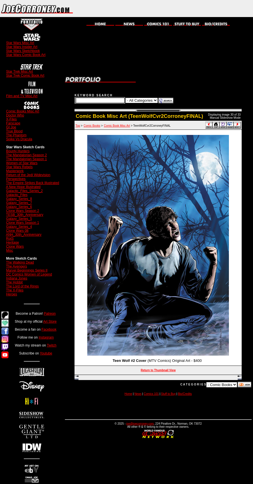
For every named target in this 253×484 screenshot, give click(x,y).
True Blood (14, 131)
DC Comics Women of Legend (29, 274)
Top (77, 125)
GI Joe (11, 127)
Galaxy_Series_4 (19, 227)
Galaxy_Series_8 (19, 199)
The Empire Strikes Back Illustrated (32, 183)
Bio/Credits (185, 393)
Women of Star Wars (22, 163)
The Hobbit (14, 282)
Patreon (50, 314)
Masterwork (15, 171)
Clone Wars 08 (17, 231)
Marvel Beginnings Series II (27, 270)
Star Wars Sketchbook (23, 51)
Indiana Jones (16, 278)
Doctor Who (15, 115)
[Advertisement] (186, 8)
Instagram (46, 337)
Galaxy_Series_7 (19, 203)
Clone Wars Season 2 (22, 211)
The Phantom (16, 135)
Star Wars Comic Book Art (26, 55)
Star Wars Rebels (19, 167)
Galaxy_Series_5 (19, 219)
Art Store (49, 322)
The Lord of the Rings (22, 286)
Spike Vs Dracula (19, 139)
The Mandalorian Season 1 (26, 159)
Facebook (49, 329)
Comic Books (92, 125)
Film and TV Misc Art (21, 96)
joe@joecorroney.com (140, 423)
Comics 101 (151, 393)
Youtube (46, 353)
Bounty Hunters (18, 151)
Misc (9, 251)
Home (128, 393)
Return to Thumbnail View (158, 370)
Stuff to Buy (168, 393)
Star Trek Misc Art (19, 72)
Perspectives (16, 179)
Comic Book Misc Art (117, 125)
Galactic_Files (16, 195)
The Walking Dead (20, 262)
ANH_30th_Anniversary (23, 235)
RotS (10, 239)
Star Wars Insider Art (21, 47)
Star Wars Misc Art (20, 43)
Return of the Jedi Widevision (28, 175)
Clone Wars (15, 247)
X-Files (11, 119)
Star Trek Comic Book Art (25, 76)
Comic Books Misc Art (22, 111)
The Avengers (16, 266)
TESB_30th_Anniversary (24, 215)
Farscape (13, 123)
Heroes (11, 294)
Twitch (51, 345)
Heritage (12, 243)
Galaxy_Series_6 (19, 207)
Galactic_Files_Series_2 (24, 191)
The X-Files (14, 290)
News (137, 393)
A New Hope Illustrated (23, 187)
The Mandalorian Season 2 (26, 155)
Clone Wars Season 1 (22, 223)
